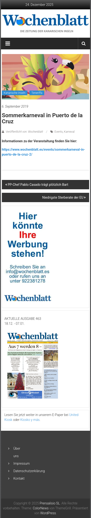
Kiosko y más (30, 420)
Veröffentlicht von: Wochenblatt (24, 131)
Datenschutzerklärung (29, 471)
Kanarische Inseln (14, 93)
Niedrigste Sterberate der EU (62, 197)
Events (59, 131)
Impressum (21, 463)
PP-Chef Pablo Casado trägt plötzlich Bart (38, 184)
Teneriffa (36, 93)
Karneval (69, 131)
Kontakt (19, 478)
